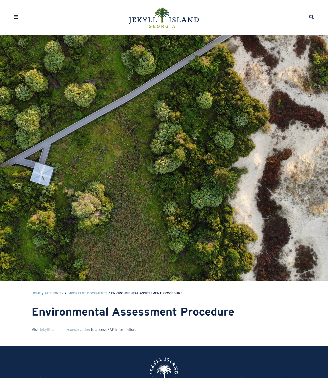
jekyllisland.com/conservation (65, 329)
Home (36, 293)
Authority (54, 293)
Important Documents (87, 293)
